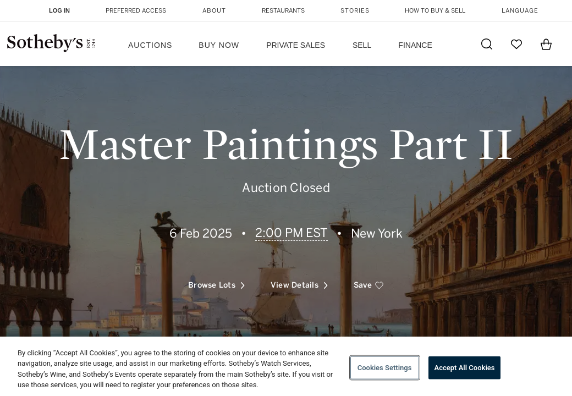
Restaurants (283, 10)
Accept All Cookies (465, 368)
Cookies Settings (385, 368)
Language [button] (520, 10)
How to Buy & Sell (435, 10)
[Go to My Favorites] (516, 44)
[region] (286, 366)
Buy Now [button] (219, 45)
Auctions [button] (150, 45)
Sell (362, 45)
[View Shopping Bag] (546, 44)
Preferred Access (136, 10)
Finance (415, 45)
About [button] (214, 10)
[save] (369, 285)
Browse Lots (216, 285)
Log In (59, 10)
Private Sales (295, 45)
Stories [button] (355, 10)
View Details (299, 285)
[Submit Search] (486, 44)
